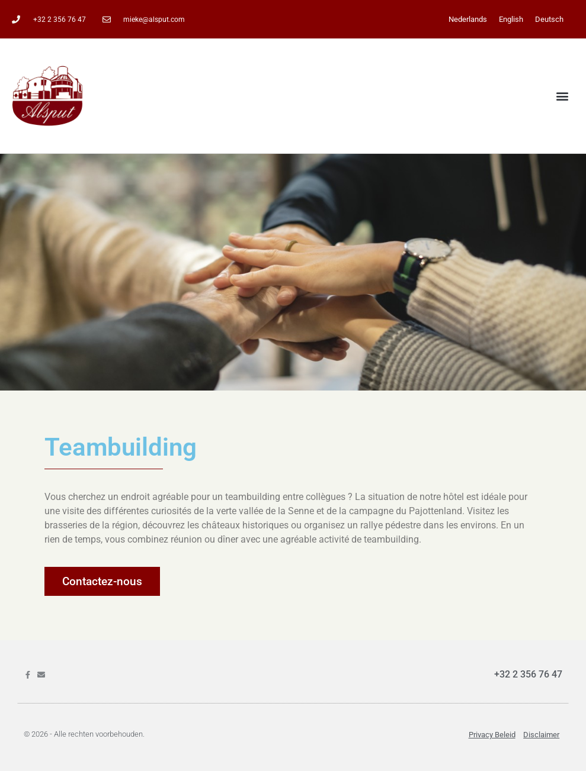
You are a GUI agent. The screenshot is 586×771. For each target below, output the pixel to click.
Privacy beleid (492, 734)
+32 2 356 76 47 (528, 674)
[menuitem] (468, 19)
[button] (562, 96)
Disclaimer (541, 734)
